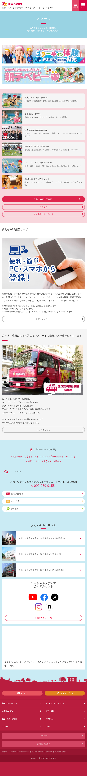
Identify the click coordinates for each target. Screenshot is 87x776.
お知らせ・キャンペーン (55, 703)
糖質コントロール (35, 461)
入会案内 (61, 207)
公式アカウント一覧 (43, 618)
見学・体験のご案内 (57, 199)
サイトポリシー (24, 751)
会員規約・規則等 (60, 751)
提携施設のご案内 (43, 744)
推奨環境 (49, 751)
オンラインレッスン (39, 456)
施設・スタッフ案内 (9, 719)
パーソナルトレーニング (62, 456)
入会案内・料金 (8, 711)
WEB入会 (44, 501)
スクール (5, 727)
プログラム (50, 719)
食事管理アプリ (19, 456)
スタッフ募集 (53, 461)
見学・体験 (50, 711)
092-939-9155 (44, 486)
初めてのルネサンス (9, 703)
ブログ (48, 727)
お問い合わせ (44, 493)
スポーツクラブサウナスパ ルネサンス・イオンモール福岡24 (27, 8)
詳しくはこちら (60, 430)
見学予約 (44, 509)
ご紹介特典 (43, 736)
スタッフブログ (64, 693)
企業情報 (13, 751)
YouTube (22, 693)
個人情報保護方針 (37, 751)
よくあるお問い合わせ (58, 214)
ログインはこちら (59, 319)
